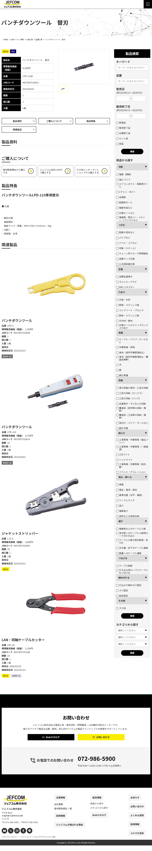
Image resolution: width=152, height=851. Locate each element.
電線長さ (122, 510)
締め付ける (124, 577)
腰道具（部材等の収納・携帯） (131, 409)
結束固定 (122, 595)
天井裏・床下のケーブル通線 (132, 547)
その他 (121, 600)
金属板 (121, 197)
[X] (9, 836)
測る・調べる (125, 477)
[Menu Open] (148, 4)
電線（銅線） (124, 174)
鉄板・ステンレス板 (127, 304)
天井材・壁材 (124, 320)
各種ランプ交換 (125, 258)
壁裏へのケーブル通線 (128, 553)
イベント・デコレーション (131, 471)
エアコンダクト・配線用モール (132, 185)
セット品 (122, 138)
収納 (120, 380)
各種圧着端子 (124, 276)
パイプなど (123, 237)
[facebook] (20, 836)
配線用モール (124, 202)
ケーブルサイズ (125, 500)
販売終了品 (123, 127)
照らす (121, 433)
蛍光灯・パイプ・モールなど (132, 422)
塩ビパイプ (123, 179)
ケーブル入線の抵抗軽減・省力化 (132, 541)
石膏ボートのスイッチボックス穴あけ (132, 326)
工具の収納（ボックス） (130, 393)
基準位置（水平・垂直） (130, 495)
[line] (26, 836)
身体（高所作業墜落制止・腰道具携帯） (132, 358)
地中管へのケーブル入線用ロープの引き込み (132, 534)
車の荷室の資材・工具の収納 (132, 387)
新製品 (121, 122)
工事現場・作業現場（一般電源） (132, 448)
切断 (120, 166)
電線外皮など (124, 207)
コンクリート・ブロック (130, 310)
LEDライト (123, 454)
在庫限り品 (123, 133)
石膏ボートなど (125, 213)
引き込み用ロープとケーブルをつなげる (132, 571)
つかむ (121, 225)
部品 (120, 143)
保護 (120, 332)
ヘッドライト (124, 459)
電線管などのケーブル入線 (131, 528)
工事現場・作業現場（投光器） (131, 465)
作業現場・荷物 (125, 347)
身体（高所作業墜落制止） (131, 352)
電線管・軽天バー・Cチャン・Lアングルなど (130, 218)
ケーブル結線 (124, 565)
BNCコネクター (125, 287)
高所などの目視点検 (127, 516)
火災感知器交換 (125, 264)
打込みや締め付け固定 (128, 585)
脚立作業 (122, 428)
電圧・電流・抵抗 (126, 489)
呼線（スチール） (126, 248)
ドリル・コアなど (126, 242)
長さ (120, 505)
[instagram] (15, 836)
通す (120, 521)
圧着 (120, 269)
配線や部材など (125, 232)
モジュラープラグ (126, 281)
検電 (120, 484)
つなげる (122, 558)
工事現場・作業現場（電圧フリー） (132, 441)
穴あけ (121, 292)
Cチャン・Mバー (126, 191)
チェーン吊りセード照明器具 (132, 253)
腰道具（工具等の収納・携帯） (131, 416)
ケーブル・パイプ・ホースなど (132, 340)
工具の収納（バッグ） (128, 398)
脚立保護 (122, 375)
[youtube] (4, 836)
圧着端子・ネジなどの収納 (131, 403)
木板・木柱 (123, 299)
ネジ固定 (122, 590)
